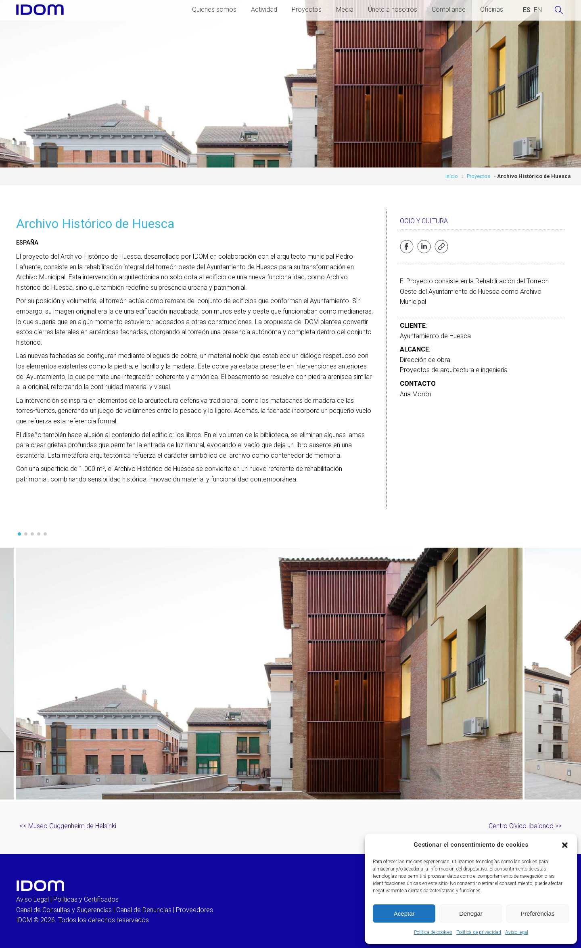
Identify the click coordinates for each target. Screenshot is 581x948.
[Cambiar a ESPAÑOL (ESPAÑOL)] (527, 10)
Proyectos (307, 9)
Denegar (471, 913)
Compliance (449, 9)
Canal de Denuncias (143, 910)
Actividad (264, 9)
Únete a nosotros (392, 9)
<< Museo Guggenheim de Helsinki (67, 826)
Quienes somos (214, 9)
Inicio (451, 176)
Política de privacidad (478, 932)
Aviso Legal (32, 899)
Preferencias (537, 913)
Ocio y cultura (424, 221)
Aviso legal (516, 932)
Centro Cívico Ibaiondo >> (525, 826)
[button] (565, 845)
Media (344, 9)
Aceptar (404, 913)
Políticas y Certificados (86, 899)
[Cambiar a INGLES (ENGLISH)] (538, 10)
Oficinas (491, 9)
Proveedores (194, 910)
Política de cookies (433, 932)
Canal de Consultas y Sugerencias (64, 910)
